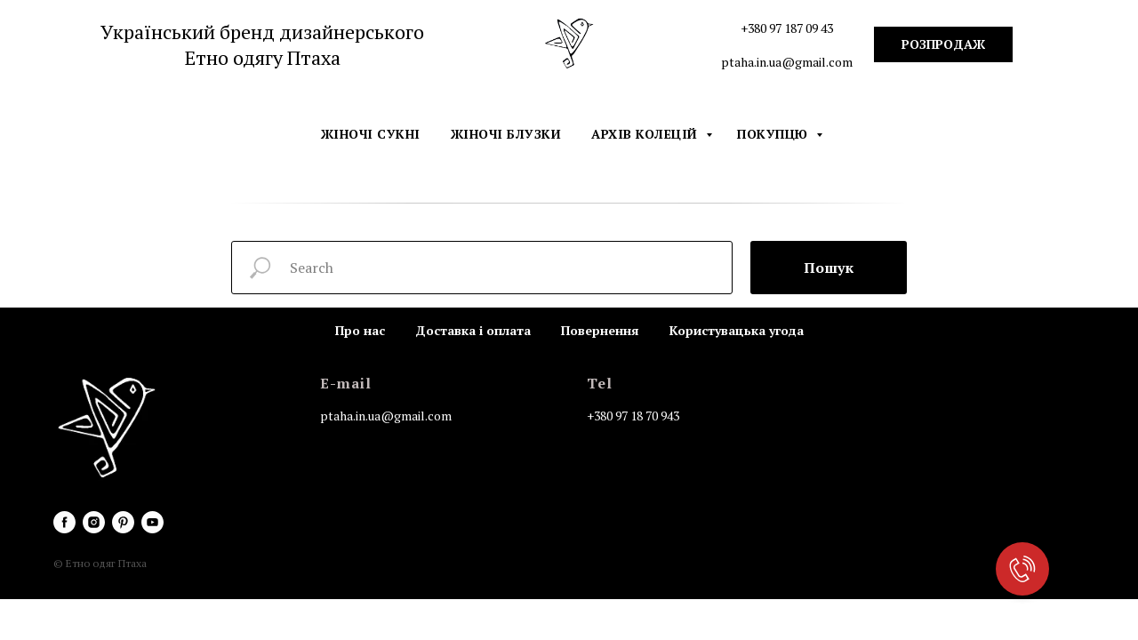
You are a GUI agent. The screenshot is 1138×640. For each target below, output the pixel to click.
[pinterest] (123, 522)
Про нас (360, 330)
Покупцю (774, 133)
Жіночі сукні (371, 133)
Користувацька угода (736, 330)
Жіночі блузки (506, 133)
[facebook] (64, 522)
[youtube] (152, 522)
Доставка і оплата (473, 330)
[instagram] (94, 522)
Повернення (600, 330)
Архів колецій (646, 133)
